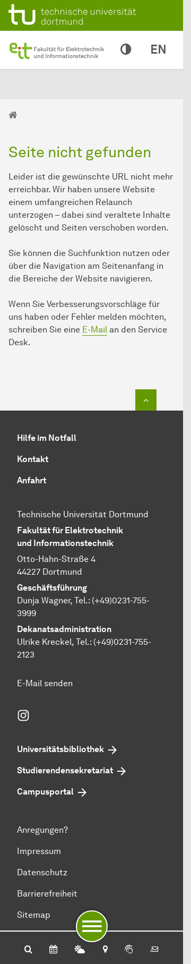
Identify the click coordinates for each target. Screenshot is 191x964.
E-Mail (94, 330)
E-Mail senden (45, 683)
